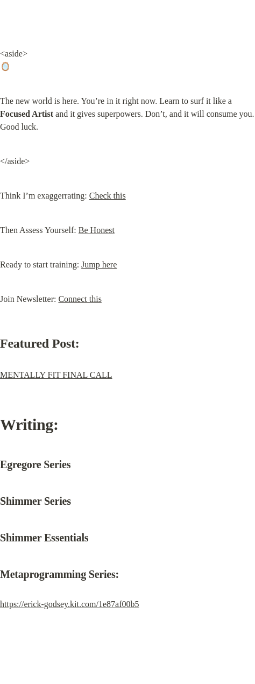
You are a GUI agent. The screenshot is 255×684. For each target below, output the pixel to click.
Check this (107, 195)
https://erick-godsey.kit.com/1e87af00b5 (69, 604)
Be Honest (97, 230)
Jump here (99, 264)
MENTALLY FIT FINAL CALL (56, 374)
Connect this (79, 299)
